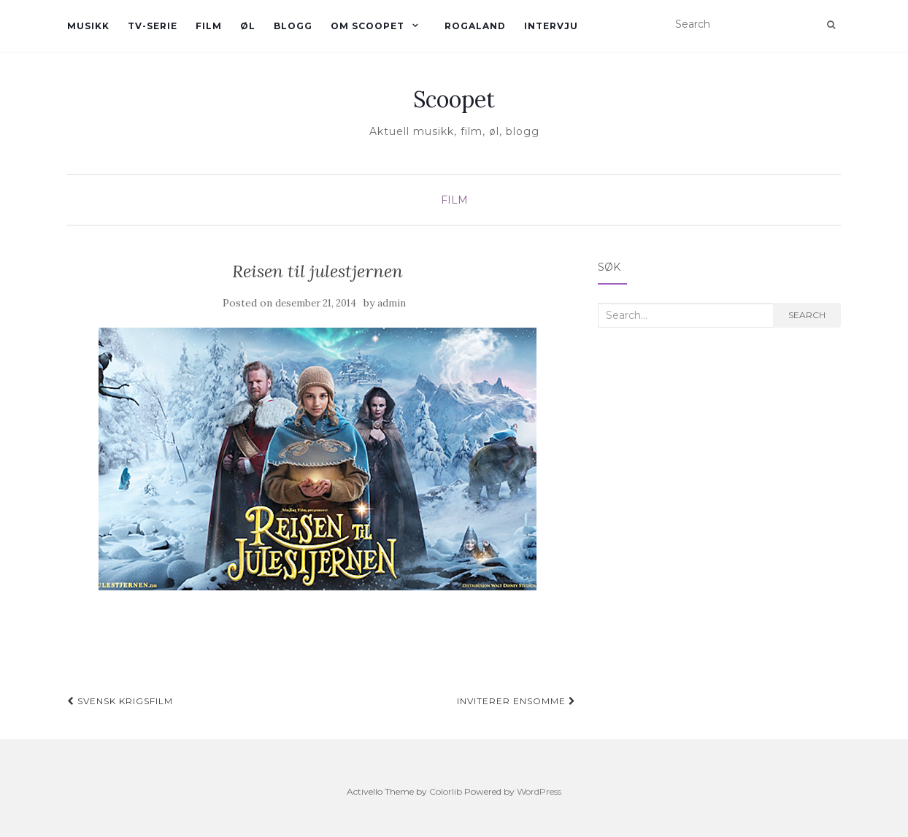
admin (391, 303)
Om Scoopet (367, 25)
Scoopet (454, 99)
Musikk (88, 25)
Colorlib (445, 791)
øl (247, 25)
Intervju (551, 25)
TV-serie (152, 25)
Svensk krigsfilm (120, 700)
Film (209, 25)
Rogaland (475, 25)
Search (807, 314)
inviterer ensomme (516, 700)
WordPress (539, 791)
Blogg (293, 25)
